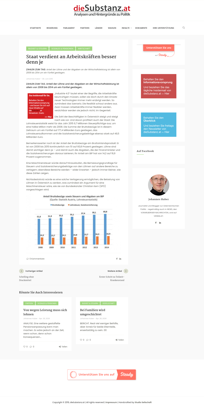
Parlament (69, 28)
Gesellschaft (108, 303)
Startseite (35, 28)
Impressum (111, 402)
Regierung (52, 28)
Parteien (84, 28)
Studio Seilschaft (143, 402)
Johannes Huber (33, 79)
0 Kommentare (35, 258)
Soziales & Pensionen (62, 48)
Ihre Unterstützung (163, 28)
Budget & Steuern (37, 48)
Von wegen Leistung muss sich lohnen (45, 312)
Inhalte (126, 28)
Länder (98, 28)
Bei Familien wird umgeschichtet (92, 312)
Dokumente (141, 28)
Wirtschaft (84, 48)
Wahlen (112, 28)
